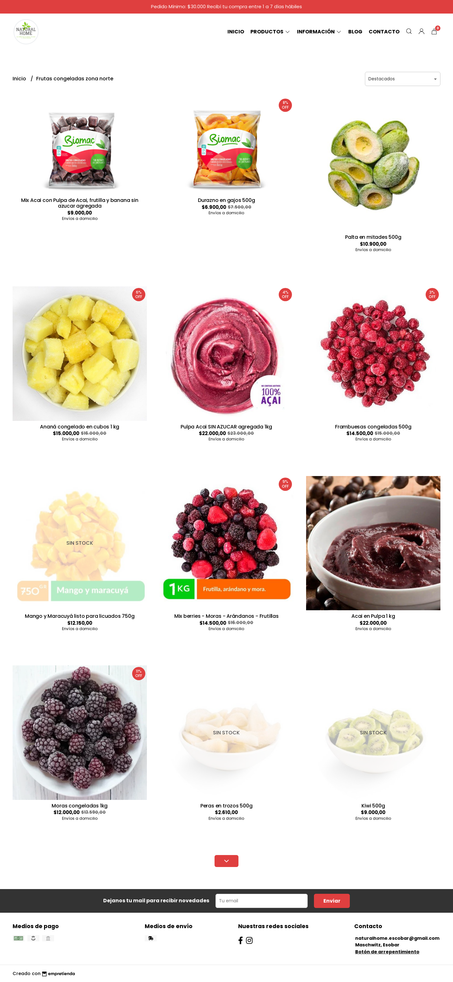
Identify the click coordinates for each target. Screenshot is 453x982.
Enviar (331, 900)
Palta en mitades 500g (373, 237)
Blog (355, 31)
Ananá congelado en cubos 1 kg (79, 426)
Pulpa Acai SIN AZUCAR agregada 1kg (226, 426)
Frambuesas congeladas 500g (373, 426)
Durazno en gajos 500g (226, 200)
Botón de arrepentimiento (387, 952)
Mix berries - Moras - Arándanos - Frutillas (226, 616)
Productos (270, 31)
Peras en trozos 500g (226, 805)
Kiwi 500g (373, 805)
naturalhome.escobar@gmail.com (397, 938)
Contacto (384, 31)
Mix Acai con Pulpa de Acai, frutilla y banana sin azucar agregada (79, 203)
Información (319, 31)
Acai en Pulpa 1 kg (373, 616)
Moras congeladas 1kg (80, 805)
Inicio (235, 31)
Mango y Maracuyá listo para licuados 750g (79, 616)
